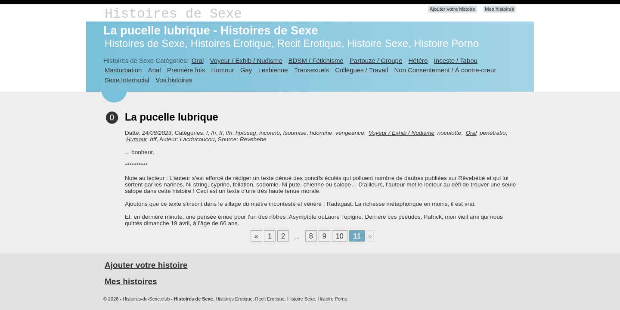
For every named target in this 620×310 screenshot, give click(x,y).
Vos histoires (173, 80)
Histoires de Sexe (173, 14)
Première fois (186, 70)
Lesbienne (273, 70)
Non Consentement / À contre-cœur (445, 70)
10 (340, 236)
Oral (198, 60)
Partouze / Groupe (376, 60)
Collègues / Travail (361, 70)
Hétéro (418, 60)
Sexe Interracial (127, 80)
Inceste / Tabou (455, 60)
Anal (154, 70)
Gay (246, 70)
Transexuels (311, 70)
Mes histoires (499, 9)
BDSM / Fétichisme (316, 60)
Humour (222, 70)
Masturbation (123, 70)
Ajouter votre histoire (452, 9)
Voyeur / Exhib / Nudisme (246, 60)
